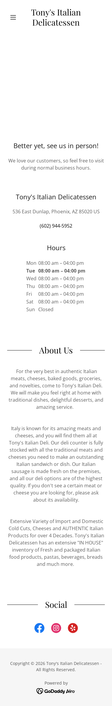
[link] (56, 17)
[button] (14, 17)
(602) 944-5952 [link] (56, 226)
